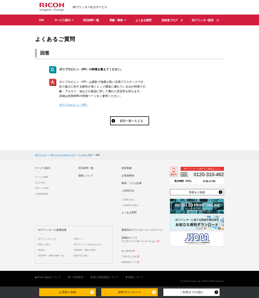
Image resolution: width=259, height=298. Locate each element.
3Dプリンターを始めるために (88, 244)
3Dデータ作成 (42, 188)
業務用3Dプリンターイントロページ (141, 229)
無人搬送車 (126, 251)
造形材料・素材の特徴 (84, 250)
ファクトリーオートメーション (139, 241)
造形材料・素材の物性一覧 (51, 255)
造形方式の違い (81, 255)
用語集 (41, 250)
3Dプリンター (41, 155)
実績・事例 (116, 20)
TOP (41, 20)
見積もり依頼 (197, 192)
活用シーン (79, 239)
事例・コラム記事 (131, 183)
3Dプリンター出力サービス (63, 155)
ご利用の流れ (127, 199)
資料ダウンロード (129, 292)
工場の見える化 (129, 256)
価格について (85, 175)
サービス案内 (62, 20)
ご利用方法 (127, 190)
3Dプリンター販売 (202, 20)
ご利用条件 (77, 277)
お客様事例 (127, 175)
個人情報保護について (105, 277)
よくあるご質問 (85, 155)
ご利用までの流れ (191, 292)
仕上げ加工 (40, 182)
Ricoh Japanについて (49, 277)
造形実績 (126, 168)
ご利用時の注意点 (130, 205)
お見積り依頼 (67, 292)
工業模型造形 (41, 194)
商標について (135, 277)
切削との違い (44, 244)
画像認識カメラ (129, 262)
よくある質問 (143, 20)
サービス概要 (41, 177)
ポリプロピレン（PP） (74, 104)
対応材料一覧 (91, 20)
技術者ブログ (170, 20)
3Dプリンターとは (47, 239)
